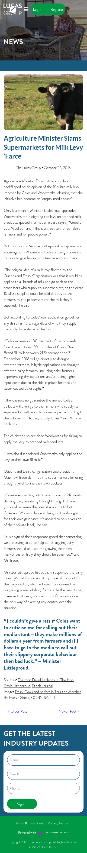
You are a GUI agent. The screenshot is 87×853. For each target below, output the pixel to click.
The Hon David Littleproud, (39, 680)
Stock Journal (42, 685)
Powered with (27, 832)
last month (20, 210)
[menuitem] (32, 823)
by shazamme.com (56, 832)
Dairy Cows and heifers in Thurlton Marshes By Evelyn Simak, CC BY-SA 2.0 (42, 694)
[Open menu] (26, 9)
